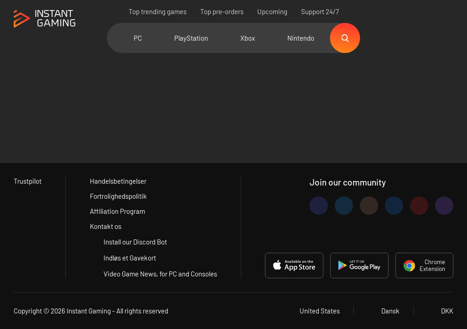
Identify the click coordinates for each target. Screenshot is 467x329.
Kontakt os (105, 226)
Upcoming (272, 11)
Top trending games (158, 11)
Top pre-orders (222, 11)
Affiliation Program (117, 211)
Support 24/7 (320, 11)
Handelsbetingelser (118, 181)
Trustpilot (28, 181)
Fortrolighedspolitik (118, 196)
